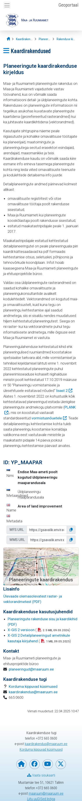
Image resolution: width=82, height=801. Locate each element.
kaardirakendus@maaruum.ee (33, 692)
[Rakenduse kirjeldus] (69, 39)
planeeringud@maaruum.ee (31, 669)
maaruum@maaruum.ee (46, 793)
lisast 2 (62, 390)
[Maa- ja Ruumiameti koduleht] (21, 764)
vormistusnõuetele (46, 418)
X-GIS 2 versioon (21, 630)
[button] (71, 529)
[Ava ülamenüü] (6, 5)
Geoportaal (68, 5)
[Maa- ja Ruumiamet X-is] (61, 764)
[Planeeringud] (47, 39)
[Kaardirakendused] (27, 39)
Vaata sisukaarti (41, 775)
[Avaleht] (9, 39)
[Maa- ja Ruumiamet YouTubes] (47, 764)
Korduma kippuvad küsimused (33, 686)
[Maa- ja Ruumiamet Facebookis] (34, 764)
